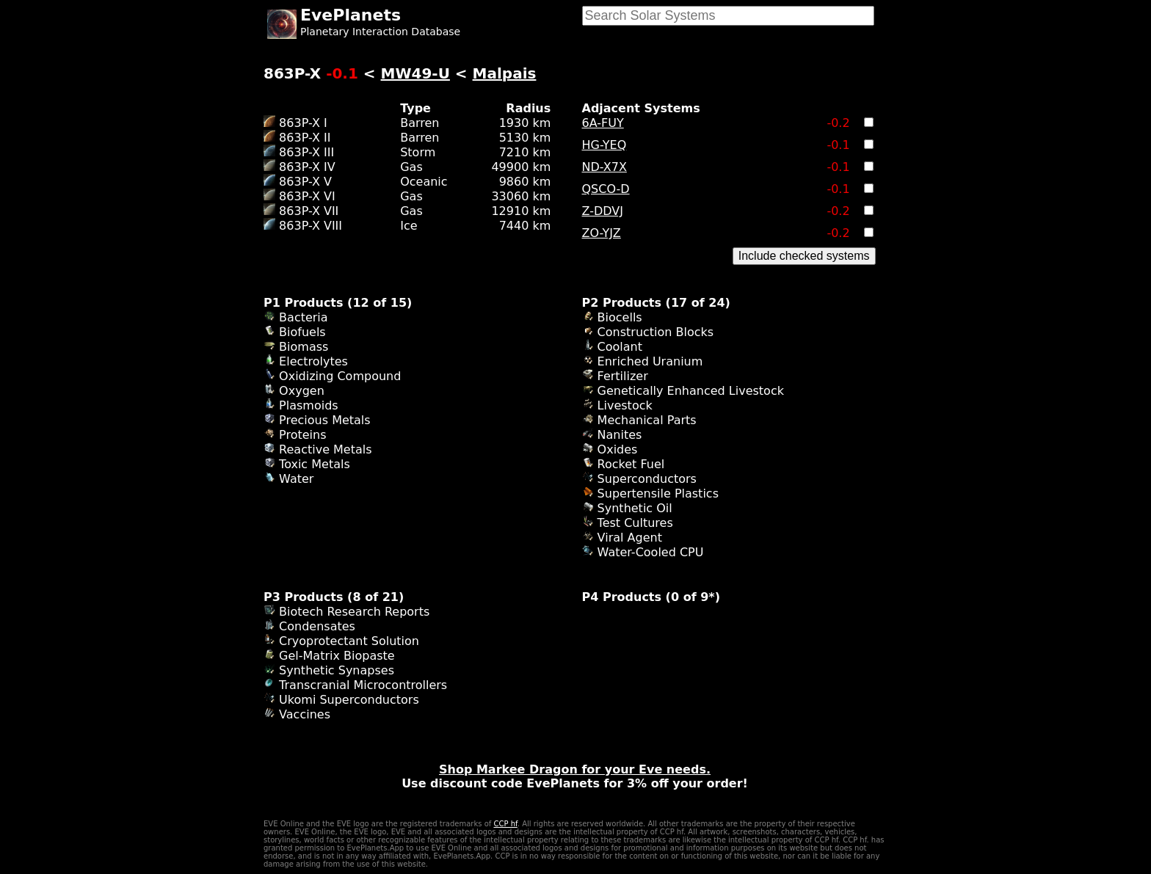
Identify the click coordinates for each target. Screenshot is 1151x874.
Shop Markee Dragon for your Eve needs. (575, 769)
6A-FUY (603, 123)
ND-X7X (604, 167)
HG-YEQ (604, 145)
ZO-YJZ (601, 233)
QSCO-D (606, 189)
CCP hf (505, 824)
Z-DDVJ (602, 211)
